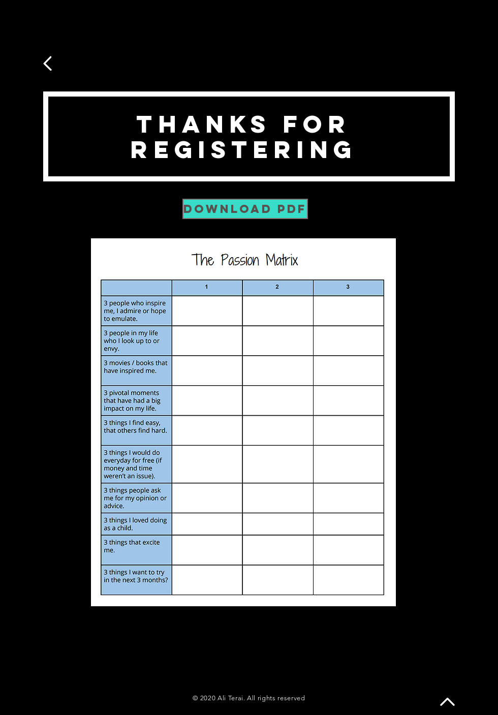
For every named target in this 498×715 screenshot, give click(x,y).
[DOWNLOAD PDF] (245, 209)
